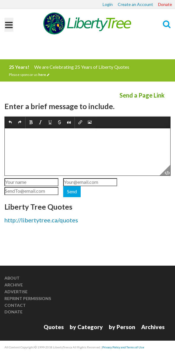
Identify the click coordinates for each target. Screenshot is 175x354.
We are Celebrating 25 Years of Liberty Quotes (87, 70)
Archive (13, 284)
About (12, 277)
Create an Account (135, 4)
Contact (15, 305)
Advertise (16, 291)
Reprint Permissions (27, 298)
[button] (10, 122)
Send (72, 191)
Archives (153, 326)
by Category (86, 326)
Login (108, 4)
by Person (122, 326)
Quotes (54, 326)
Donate (165, 4)
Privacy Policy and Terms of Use (123, 347)
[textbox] (87, 152)
